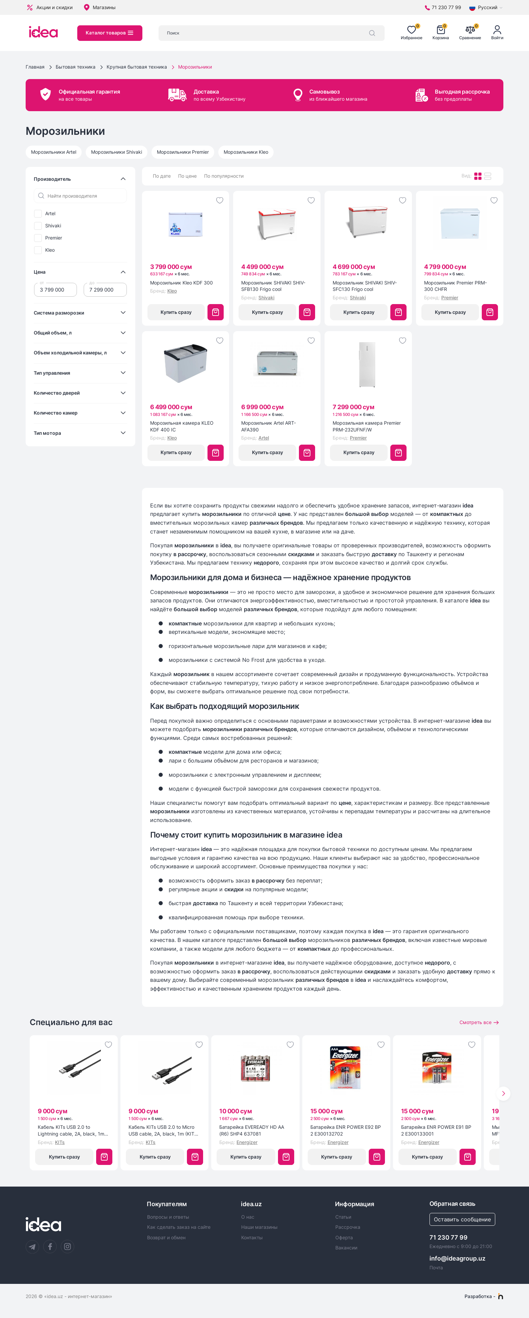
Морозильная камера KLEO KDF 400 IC (182, 426)
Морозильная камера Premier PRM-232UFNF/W (367, 426)
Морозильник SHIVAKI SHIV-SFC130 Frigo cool (365, 286)
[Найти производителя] (80, 195)
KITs (60, 1142)
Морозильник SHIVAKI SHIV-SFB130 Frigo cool (273, 286)
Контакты (252, 1237)
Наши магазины (259, 1227)
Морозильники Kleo (246, 152)
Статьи (343, 1217)
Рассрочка (347, 1227)
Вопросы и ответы (168, 1217)
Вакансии (346, 1247)
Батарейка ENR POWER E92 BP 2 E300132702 (345, 1130)
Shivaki (53, 225)
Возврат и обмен (166, 1237)
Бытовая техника (75, 67)
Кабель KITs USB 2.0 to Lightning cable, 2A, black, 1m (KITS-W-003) (71, 1130)
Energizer (246, 1142)
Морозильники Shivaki (116, 152)
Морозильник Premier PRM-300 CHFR (455, 286)
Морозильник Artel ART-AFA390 (268, 426)
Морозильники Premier (183, 152)
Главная (35, 67)
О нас (247, 1217)
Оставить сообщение (462, 1219)
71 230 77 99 (448, 1237)
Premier (53, 238)
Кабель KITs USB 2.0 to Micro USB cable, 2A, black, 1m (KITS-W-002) (164, 1130)
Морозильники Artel (53, 152)
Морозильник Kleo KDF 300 (181, 282)
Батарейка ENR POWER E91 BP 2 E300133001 (436, 1130)
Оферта (344, 1237)
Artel (50, 213)
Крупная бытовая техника (137, 67)
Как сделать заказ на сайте (179, 1227)
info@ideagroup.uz (457, 1258)
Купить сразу (176, 312)
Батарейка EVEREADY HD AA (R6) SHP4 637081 (251, 1130)
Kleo (50, 250)
